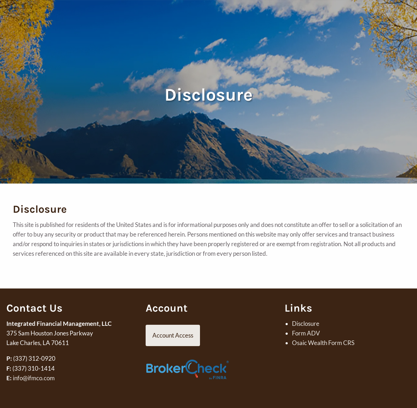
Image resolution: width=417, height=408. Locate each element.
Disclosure (305, 323)
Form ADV (306, 333)
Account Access (172, 335)
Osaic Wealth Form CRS (323, 342)
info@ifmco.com (34, 378)
